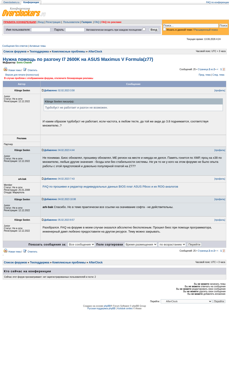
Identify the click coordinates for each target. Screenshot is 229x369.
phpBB (107, 306)
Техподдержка (39, 51)
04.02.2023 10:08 (60, 199)
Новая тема (14, 70)
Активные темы (37, 46)
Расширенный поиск (206, 29)
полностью (32, 75)
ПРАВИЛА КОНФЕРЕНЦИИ (19, 22)
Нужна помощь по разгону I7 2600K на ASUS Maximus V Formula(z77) (78, 59)
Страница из (206, 69)
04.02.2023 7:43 (59, 179)
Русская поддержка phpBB (101, 308)
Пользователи (71, 22)
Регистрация (53, 22)
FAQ (96, 22)
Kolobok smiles (124, 308)
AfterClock (95, 51)
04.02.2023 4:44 (59, 150)
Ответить (32, 70)
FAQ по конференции (217, 2)
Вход (41, 22)
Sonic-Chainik (24, 62)
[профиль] (219, 90)
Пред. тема (205, 75)
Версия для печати (15, 75)
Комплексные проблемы (68, 51)
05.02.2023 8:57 (59, 220)
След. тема (218, 75)
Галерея (86, 22)
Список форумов (14, 51)
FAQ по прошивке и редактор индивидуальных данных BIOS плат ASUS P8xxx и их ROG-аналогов (110, 186)
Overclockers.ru (11, 2)
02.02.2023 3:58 (59, 90)
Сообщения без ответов (15, 46)
